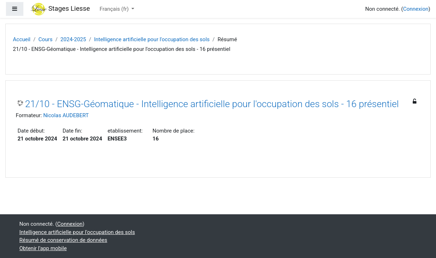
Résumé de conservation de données (63, 240)
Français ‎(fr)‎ (115, 9)
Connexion (415, 9)
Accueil (21, 39)
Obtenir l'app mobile (43, 248)
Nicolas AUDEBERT (66, 115)
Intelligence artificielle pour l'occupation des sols (152, 39)
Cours (45, 39)
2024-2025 (73, 39)
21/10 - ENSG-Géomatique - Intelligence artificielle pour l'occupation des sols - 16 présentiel (212, 104)
